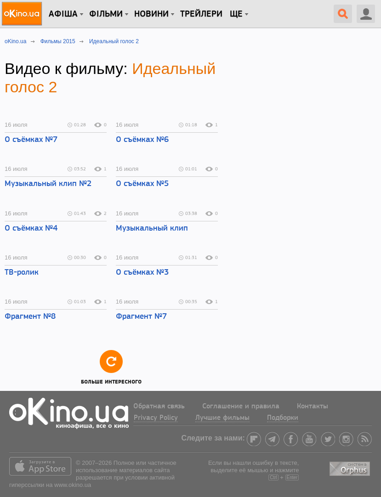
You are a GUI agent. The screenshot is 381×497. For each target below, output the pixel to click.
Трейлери (201, 14)
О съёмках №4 (31, 228)
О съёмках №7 (31, 140)
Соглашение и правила (240, 406)
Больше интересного (111, 367)
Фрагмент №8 (30, 316)
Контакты (312, 406)
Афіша (63, 14)
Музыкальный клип (152, 228)
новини (151, 14)
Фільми (106, 14)
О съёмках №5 (142, 184)
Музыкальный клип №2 (48, 184)
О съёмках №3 (142, 272)
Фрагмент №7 (141, 316)
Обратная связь (159, 406)
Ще (236, 14)
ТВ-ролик (22, 272)
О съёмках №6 (142, 140)
